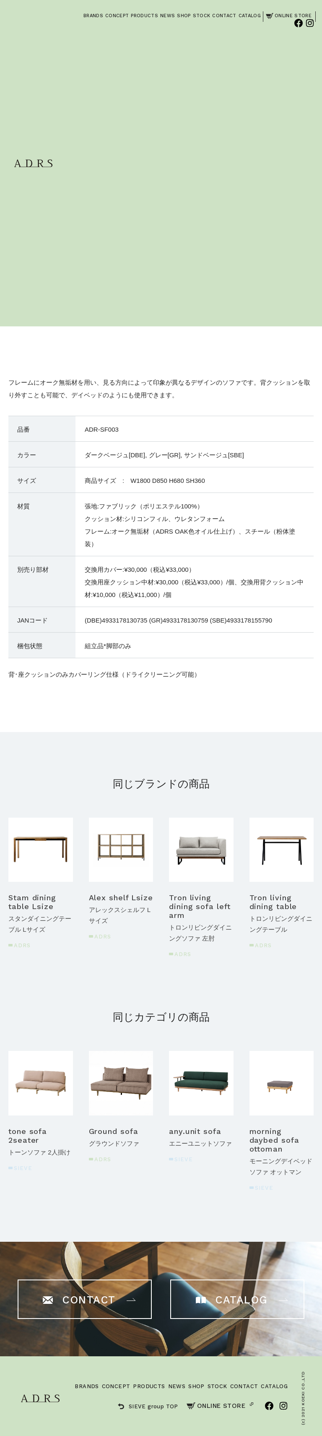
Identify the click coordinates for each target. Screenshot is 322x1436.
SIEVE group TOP (148, 1406)
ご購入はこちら (245, 216)
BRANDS (87, 1386)
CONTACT (244, 1386)
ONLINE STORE (216, 1406)
